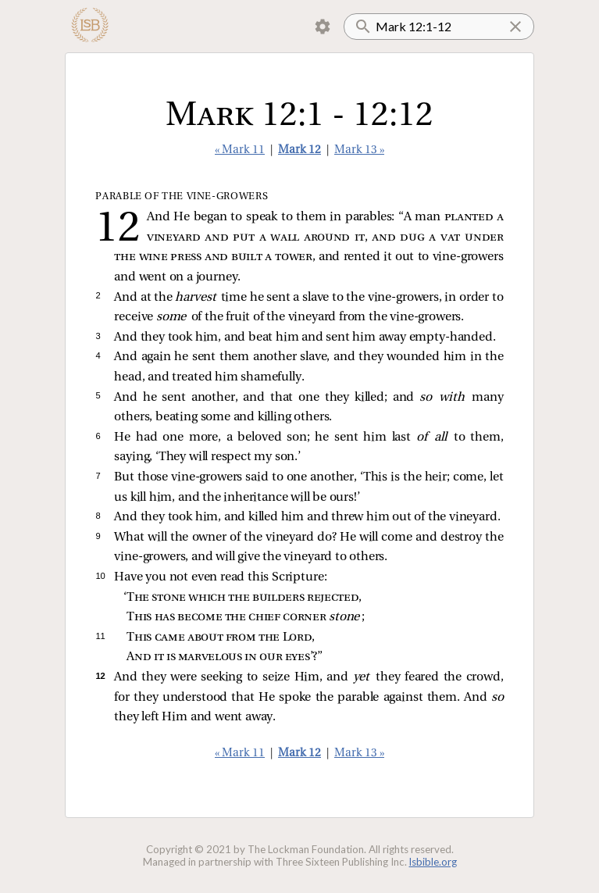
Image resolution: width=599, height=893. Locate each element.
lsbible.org (433, 861)
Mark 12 (299, 150)
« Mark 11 (240, 150)
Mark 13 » (359, 150)
